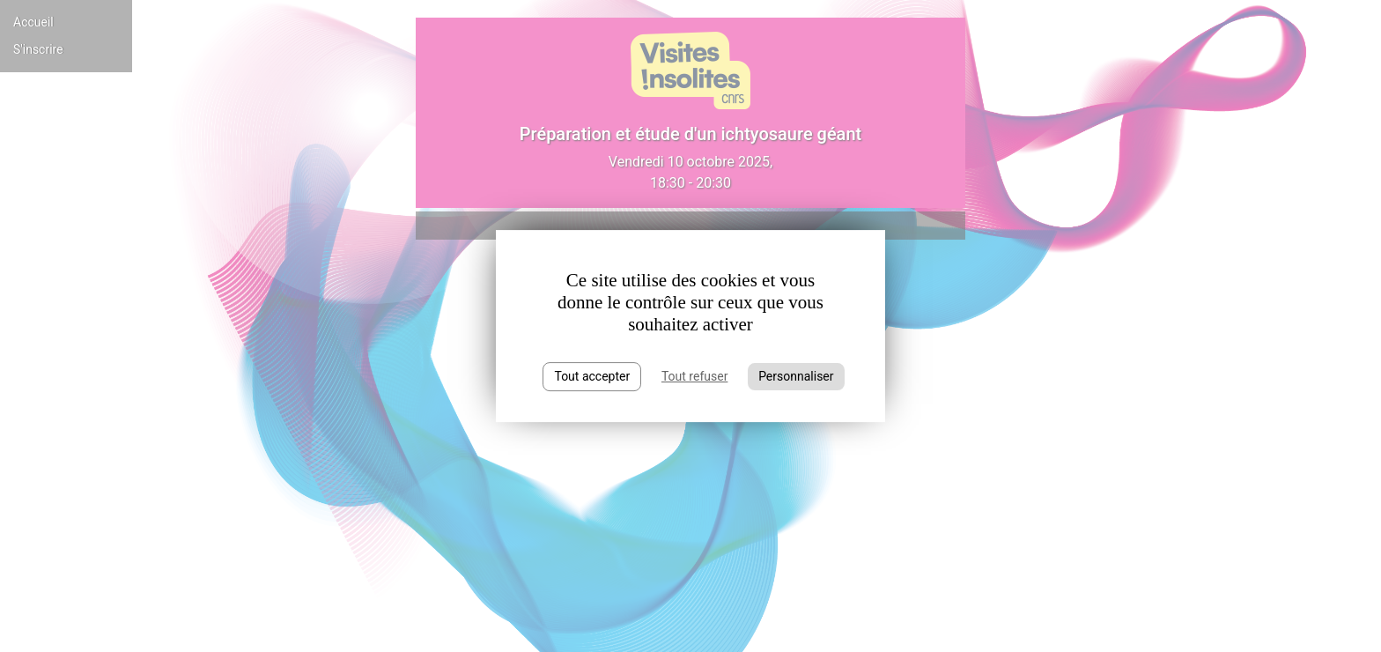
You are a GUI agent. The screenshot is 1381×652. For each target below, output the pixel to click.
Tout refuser (694, 376)
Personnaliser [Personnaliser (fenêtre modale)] (795, 376)
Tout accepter (592, 376)
